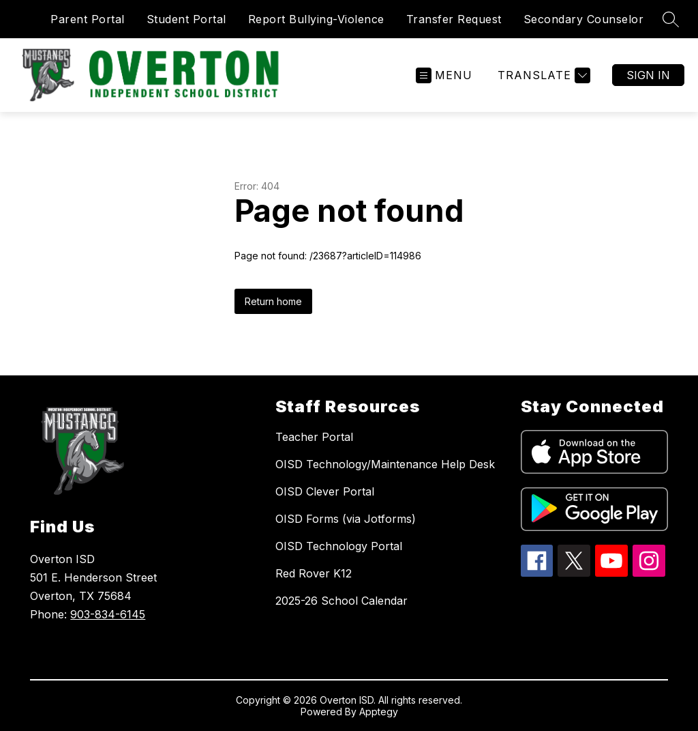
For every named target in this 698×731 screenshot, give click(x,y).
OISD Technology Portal (338, 546)
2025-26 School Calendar (341, 600)
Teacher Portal (314, 437)
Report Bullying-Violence (316, 19)
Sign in (648, 75)
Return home (273, 301)
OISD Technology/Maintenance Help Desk (385, 464)
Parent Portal (87, 19)
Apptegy (378, 711)
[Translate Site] (542, 75)
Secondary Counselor (584, 19)
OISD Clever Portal (324, 491)
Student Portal (186, 19)
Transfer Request (454, 19)
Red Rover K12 (313, 573)
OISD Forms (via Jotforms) (345, 519)
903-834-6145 (107, 614)
